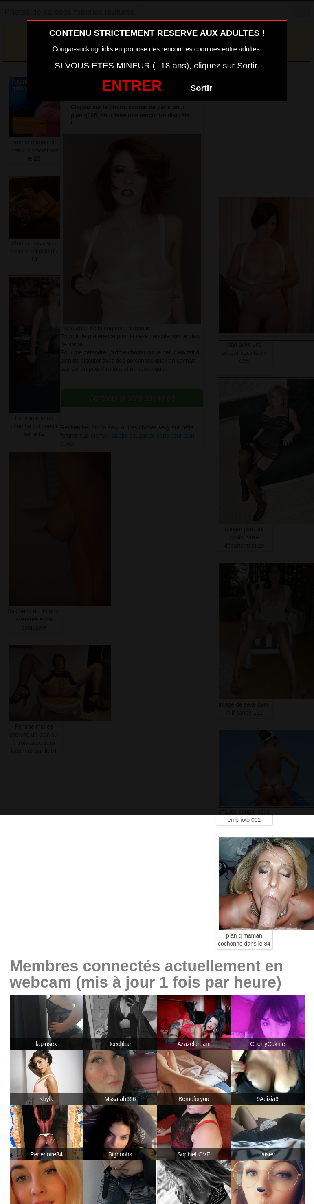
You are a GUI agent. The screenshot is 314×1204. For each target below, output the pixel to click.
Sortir (201, 88)
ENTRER (132, 85)
